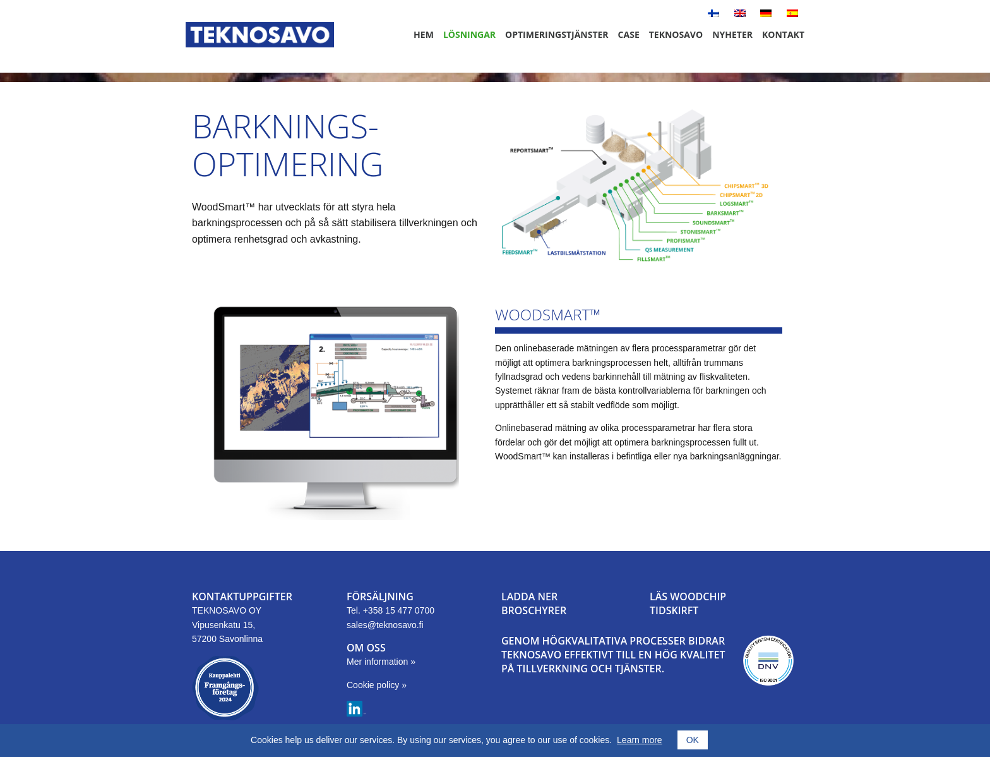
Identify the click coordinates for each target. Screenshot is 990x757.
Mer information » (381, 662)
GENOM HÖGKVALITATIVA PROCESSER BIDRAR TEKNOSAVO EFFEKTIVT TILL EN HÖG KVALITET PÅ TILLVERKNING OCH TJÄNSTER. (613, 655)
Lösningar (469, 34)
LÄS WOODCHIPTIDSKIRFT (688, 603)
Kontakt (783, 34)
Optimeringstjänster (557, 34)
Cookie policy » (377, 685)
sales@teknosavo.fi (385, 625)
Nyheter (732, 34)
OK (692, 740)
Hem (424, 34)
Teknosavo (676, 34)
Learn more (639, 740)
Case (629, 34)
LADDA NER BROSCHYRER (533, 603)
